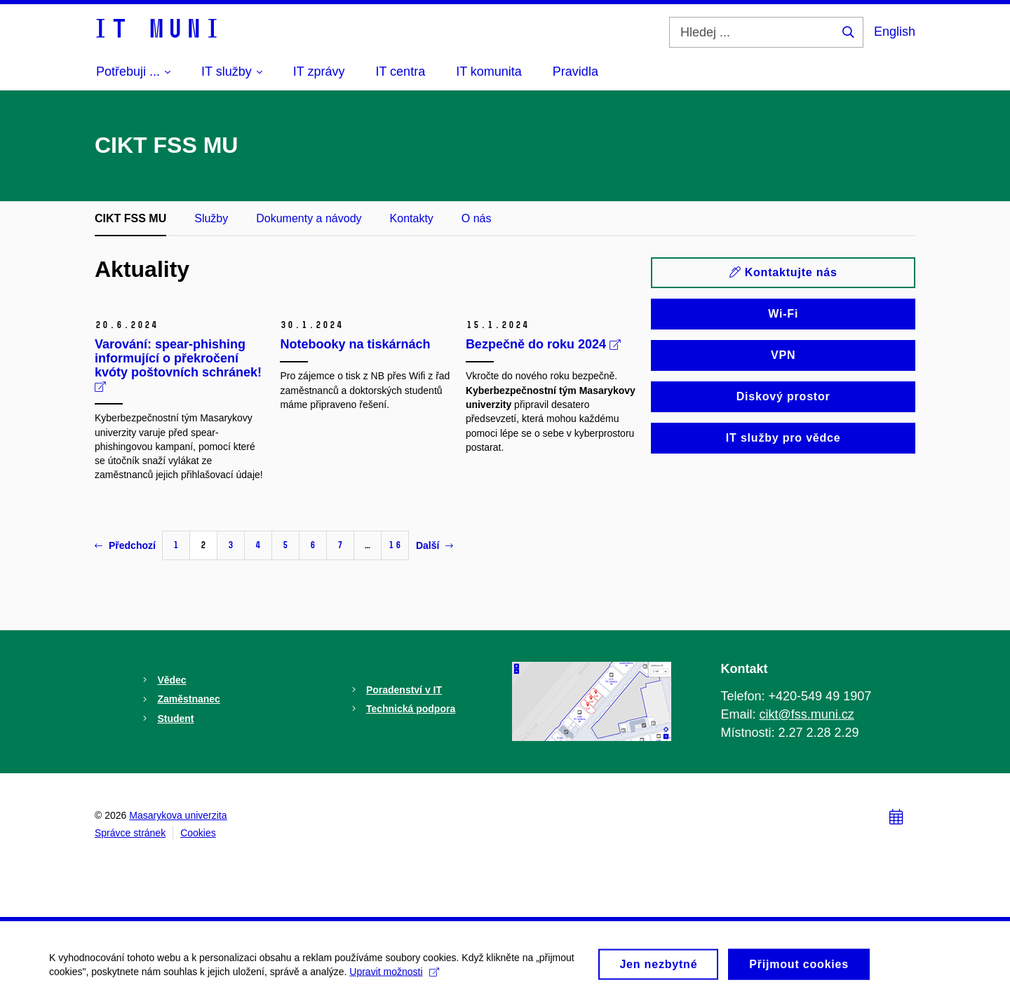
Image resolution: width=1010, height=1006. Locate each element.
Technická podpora (410, 708)
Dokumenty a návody (308, 218)
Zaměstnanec (188, 699)
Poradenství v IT (404, 689)
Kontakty (411, 218)
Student (175, 718)
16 (395, 545)
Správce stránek (130, 832)
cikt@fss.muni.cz (807, 714)
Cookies (198, 832)
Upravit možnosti (393, 977)
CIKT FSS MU (130, 218)
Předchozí (125, 545)
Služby (211, 218)
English (894, 32)
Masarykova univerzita (178, 815)
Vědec (171, 680)
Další (434, 545)
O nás (477, 218)
